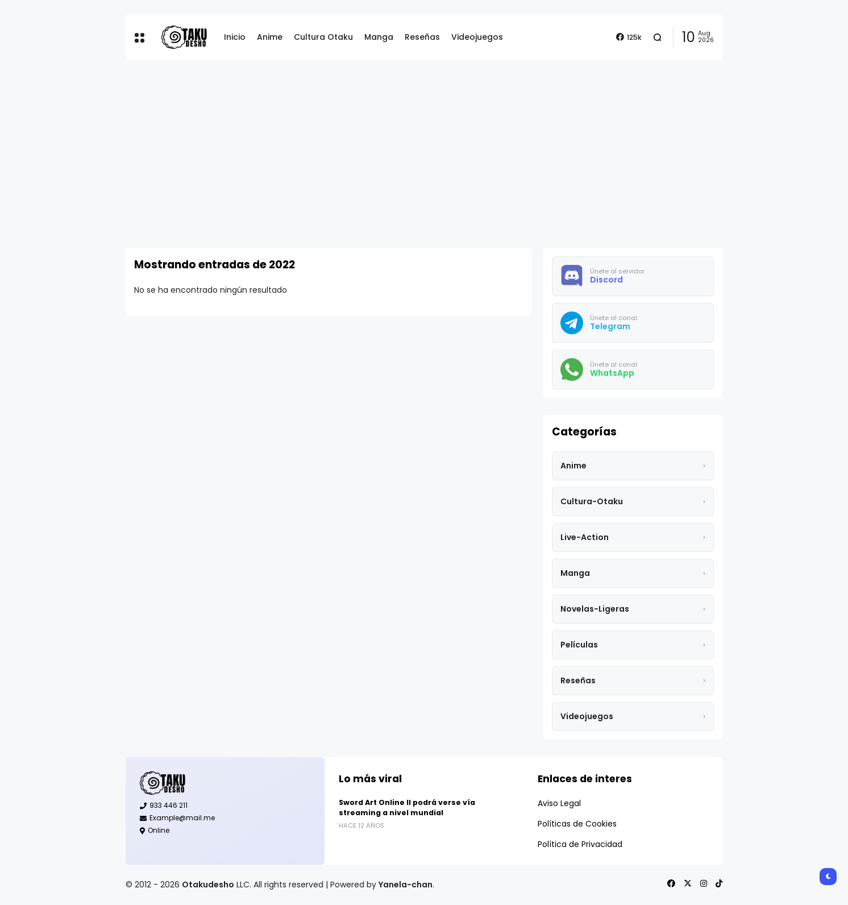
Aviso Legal (559, 803)
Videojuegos (477, 37)
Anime (269, 37)
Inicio (235, 37)
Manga (378, 37)
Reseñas (422, 37)
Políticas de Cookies (577, 823)
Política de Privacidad (580, 844)
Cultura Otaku (323, 37)
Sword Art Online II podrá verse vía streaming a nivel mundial (407, 807)
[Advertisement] (424, 154)
